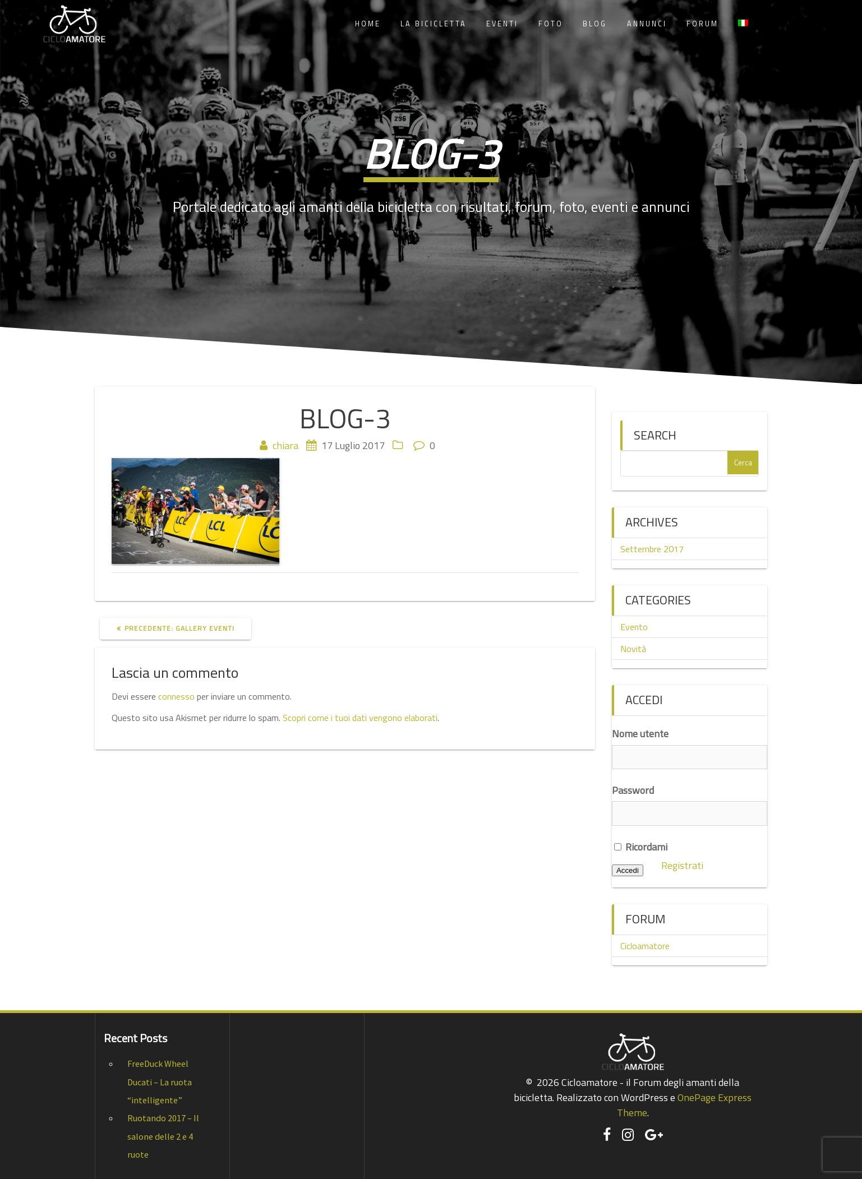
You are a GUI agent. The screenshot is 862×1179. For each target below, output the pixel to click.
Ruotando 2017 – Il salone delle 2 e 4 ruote (163, 1136)
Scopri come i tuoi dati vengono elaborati (360, 717)
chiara (285, 445)
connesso (176, 696)
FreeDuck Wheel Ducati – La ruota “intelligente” (159, 1082)
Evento (634, 627)
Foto (550, 24)
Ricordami (640, 846)
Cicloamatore (645, 946)
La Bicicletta (433, 24)
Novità (633, 648)
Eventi (502, 24)
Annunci (647, 24)
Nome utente (640, 733)
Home (368, 24)
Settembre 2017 (652, 549)
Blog (595, 24)
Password (633, 790)
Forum (702, 24)
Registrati (682, 865)
